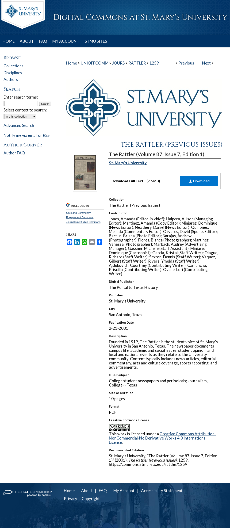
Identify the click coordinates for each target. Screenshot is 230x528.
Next (206, 63)
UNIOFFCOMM (94, 63)
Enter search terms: (21, 97)
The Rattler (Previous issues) (171, 145)
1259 (154, 63)
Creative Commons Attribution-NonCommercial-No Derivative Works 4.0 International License (162, 438)
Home (71, 63)
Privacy (70, 498)
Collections (13, 65)
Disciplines (13, 72)
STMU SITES (96, 41)
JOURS (118, 63)
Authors (11, 79)
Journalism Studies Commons (83, 222)
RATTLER (137, 63)
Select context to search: (25, 109)
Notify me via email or (27, 135)
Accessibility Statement (162, 490)
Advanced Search (19, 125)
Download (199, 181)
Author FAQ (14, 152)
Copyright (91, 498)
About (86, 490)
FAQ (103, 490)
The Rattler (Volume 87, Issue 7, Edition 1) (156, 154)
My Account (123, 490)
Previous (186, 63)
